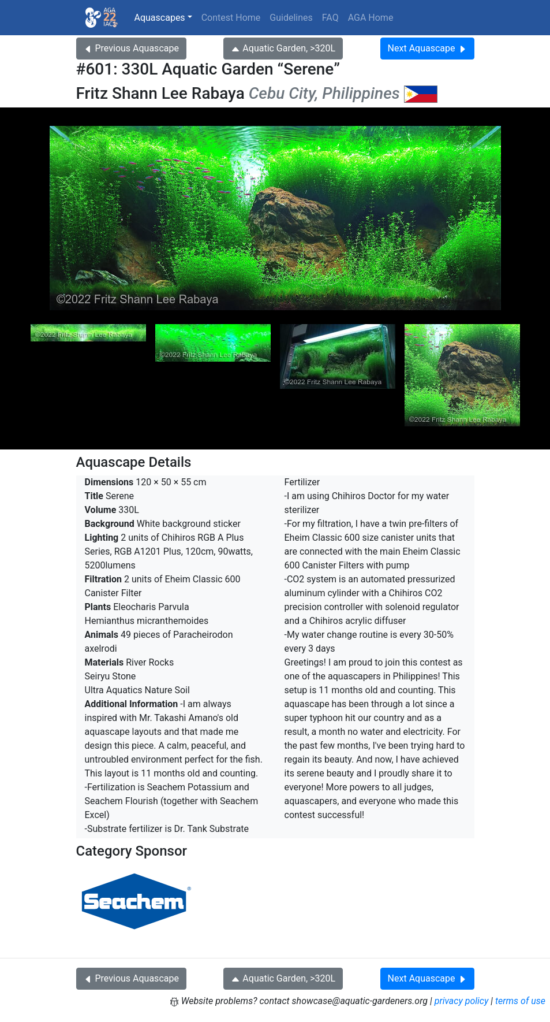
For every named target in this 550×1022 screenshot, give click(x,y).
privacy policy (462, 1000)
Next (427, 48)
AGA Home (371, 17)
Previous (131, 48)
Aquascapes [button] (159, 17)
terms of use (520, 1000)
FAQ (330, 17)
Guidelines (291, 17)
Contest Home (231, 17)
